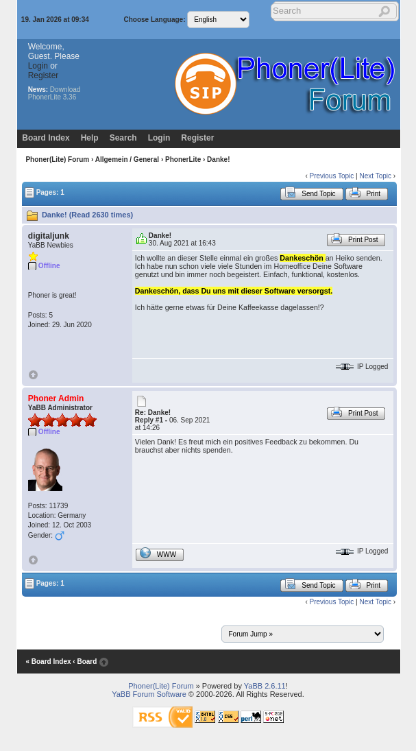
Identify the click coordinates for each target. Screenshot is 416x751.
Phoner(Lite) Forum (57, 159)
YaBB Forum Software (149, 694)
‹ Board (85, 661)
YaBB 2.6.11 (265, 686)
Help (90, 138)
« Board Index (48, 661)
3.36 (69, 97)
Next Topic (376, 176)
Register (43, 75)
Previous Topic (331, 176)
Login (38, 66)
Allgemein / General (127, 159)
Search (123, 138)
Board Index (45, 138)
